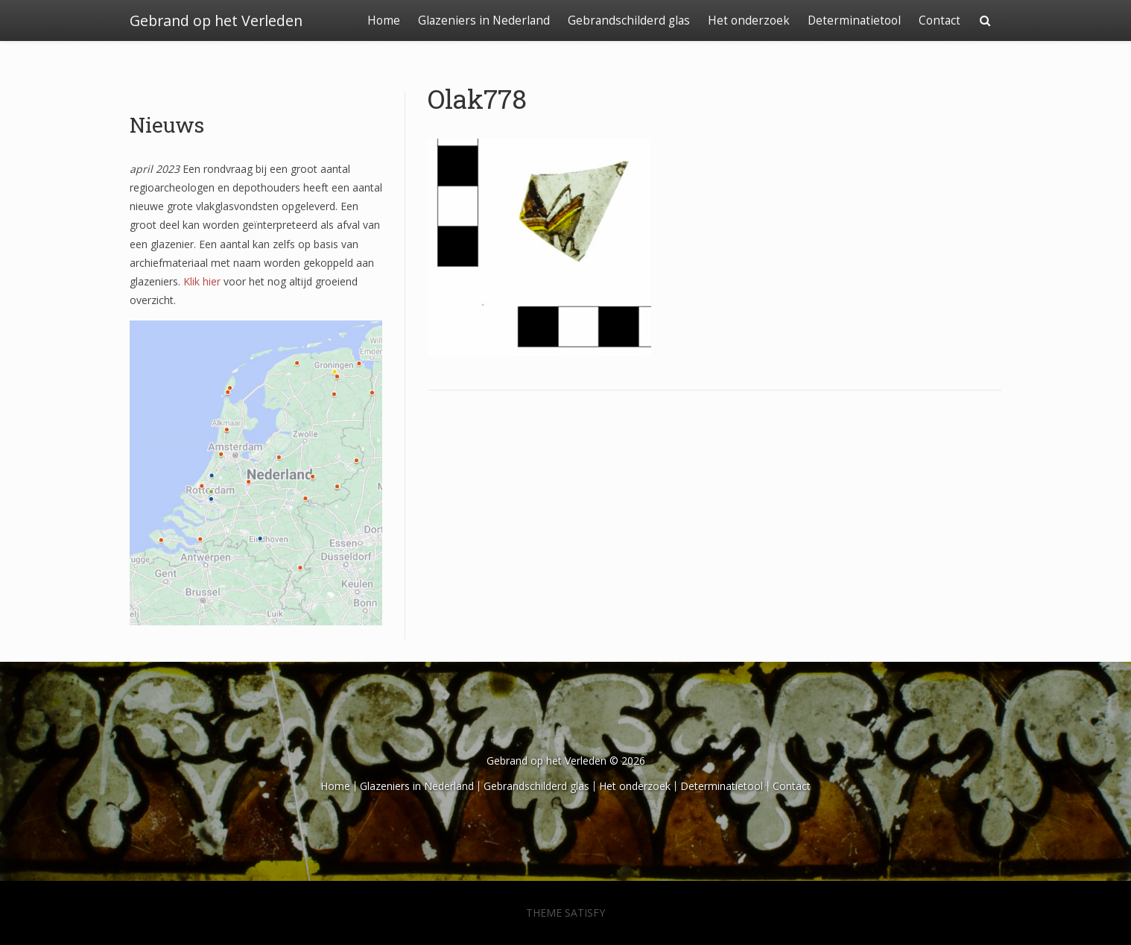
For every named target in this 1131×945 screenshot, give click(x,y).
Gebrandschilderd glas (629, 20)
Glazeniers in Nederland (484, 20)
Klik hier (202, 281)
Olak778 (477, 98)
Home (383, 20)
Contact (939, 20)
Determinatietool (854, 20)
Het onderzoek (749, 20)
